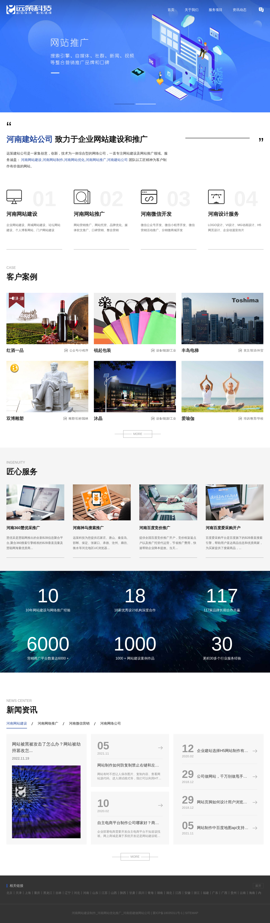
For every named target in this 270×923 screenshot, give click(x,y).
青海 (151, 893)
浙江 (197, 893)
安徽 (187, 893)
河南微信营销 (79, 723)
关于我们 (191, 10)
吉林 (59, 893)
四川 (141, 893)
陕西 (123, 893)
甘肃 (132, 893)
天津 (19, 893)
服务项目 (215, 10)
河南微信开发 (156, 214)
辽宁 (68, 893)
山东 (95, 893)
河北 (77, 893)
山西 (114, 893)
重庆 (37, 893)
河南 (86, 893)
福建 (206, 893)
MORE (137, 434)
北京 (9, 893)
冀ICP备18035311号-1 (168, 913)
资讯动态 (239, 10)
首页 (171, 10)
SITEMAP (191, 913)
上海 (28, 893)
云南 (243, 893)
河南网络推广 (48, 723)
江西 (178, 893)
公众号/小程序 (78, 350)
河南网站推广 (89, 214)
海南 (252, 893)
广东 (215, 893)
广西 (224, 893)
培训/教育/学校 (253, 418)
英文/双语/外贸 (253, 350)
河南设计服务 (223, 214)
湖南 (160, 893)
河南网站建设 (21, 214)
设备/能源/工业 (166, 350)
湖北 (169, 893)
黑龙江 (47, 893)
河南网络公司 (110, 723)
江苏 (105, 893)
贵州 (234, 893)
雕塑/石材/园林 (78, 418)
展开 (258, 885)
